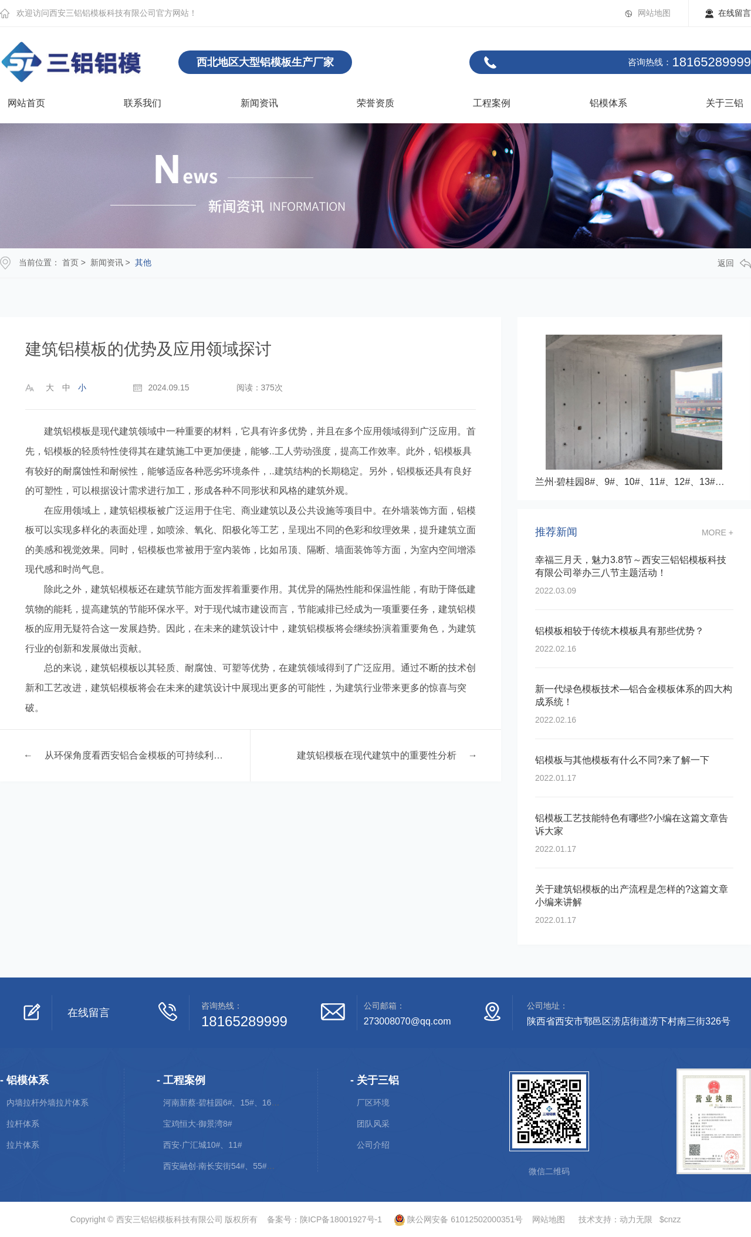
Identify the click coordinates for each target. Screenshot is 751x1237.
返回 (734, 263)
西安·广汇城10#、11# (202, 1145)
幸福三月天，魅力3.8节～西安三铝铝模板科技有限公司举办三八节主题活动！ (630, 566)
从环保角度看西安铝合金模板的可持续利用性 (135, 755)
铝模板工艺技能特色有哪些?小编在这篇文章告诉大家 (631, 824)
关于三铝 (724, 103)
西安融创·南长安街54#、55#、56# (226, 1166)
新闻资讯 (259, 103)
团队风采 (373, 1123)
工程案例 (491, 103)
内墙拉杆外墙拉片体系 (47, 1102)
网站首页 (26, 103)
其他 (143, 262)
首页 (70, 262)
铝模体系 (608, 103)
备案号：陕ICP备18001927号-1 (324, 1219)
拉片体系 (22, 1145)
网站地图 (654, 13)
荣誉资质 (375, 103)
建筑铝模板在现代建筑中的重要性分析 (376, 755)
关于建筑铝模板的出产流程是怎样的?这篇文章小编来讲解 (631, 895)
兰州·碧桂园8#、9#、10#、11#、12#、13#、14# (634, 482)
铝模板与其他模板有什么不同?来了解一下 (622, 760)
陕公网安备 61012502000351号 (453, 1219)
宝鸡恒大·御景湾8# (197, 1123)
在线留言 (734, 13)
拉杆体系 (22, 1123)
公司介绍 (373, 1145)
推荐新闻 (556, 532)
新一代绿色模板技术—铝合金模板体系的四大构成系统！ (633, 695)
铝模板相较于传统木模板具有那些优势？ (619, 631)
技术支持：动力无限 (615, 1219)
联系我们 (142, 103)
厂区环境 (373, 1102)
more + (717, 532)
